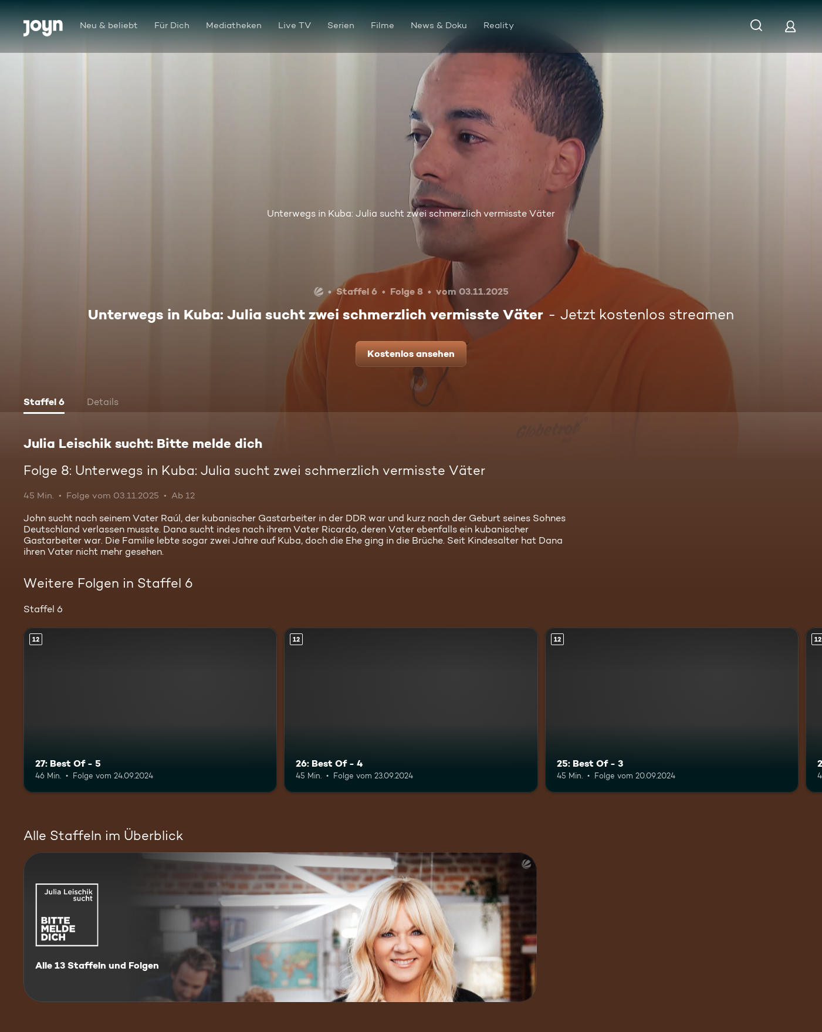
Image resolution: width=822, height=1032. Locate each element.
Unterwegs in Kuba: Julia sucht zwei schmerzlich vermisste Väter (411, 213)
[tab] (44, 403)
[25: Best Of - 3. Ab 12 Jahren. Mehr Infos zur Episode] (672, 710)
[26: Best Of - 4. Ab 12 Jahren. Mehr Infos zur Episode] (410, 710)
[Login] (790, 26)
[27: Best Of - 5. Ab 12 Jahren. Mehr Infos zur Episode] (150, 710)
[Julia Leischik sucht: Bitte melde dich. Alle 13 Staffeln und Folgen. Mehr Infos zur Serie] (280, 927)
